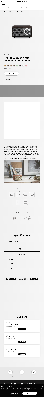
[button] (18, 51)
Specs (22, 7)
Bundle (28, 7)
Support (34, 7)
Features (17, 7)
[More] (22, 359)
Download (22, 329)
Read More (14, 393)
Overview (10, 7)
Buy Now (11, 73)
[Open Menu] (1, 1)
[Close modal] (42, 386)
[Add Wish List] (35, 55)
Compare (8, 79)
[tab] (22, 241)
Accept (29, 393)
